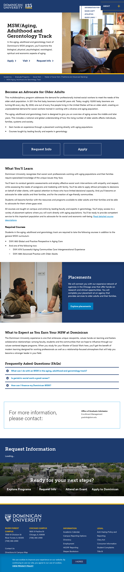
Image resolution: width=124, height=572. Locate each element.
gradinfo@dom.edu (89, 417)
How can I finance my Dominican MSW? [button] (31, 385)
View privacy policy (22, 565)
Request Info (44, 60)
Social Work (37, 77)
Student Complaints (105, 547)
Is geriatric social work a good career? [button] (30, 378)
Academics (47, 8)
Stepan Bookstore (70, 551)
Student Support (86, 8)
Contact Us (10, 548)
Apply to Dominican (105, 489)
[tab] (62, 370)
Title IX (100, 551)
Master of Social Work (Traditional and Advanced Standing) (66, 77)
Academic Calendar (71, 532)
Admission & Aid (65, 8)
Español (109, 4)
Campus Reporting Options (74, 536)
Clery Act (101, 539)
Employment (68, 543)
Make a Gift (65, 4)
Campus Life (105, 8)
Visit (25, 60)
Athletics (79, 4)
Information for (45, 4)
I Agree (79, 562)
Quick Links (93, 4)
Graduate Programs (22, 77)
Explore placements (81, 306)
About (119, 8)
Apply (10, 60)
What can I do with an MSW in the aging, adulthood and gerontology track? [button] (49, 370)
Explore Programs (19, 489)
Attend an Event (76, 489)
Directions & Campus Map (16, 552)
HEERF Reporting (70, 547)
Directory (67, 539)
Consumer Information (106, 543)
